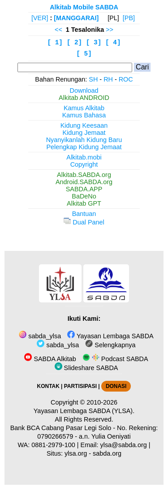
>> (109, 29)
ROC (126, 79)
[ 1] (55, 42)
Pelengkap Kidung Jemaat (83, 147)
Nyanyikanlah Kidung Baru (84, 139)
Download (84, 90)
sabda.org (107, 453)
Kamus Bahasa (84, 115)
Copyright (84, 164)
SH (93, 79)
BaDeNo (84, 196)
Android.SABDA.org (84, 181)
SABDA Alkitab (50, 358)
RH (108, 79)
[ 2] (74, 42)
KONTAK (48, 386)
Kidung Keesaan (84, 125)
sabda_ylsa (40, 336)
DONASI (116, 386)
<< (58, 29)
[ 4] (113, 42)
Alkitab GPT (84, 203)
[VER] (39, 18)
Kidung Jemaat (84, 132)
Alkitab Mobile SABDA (84, 7)
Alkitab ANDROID (84, 97)
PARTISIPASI (80, 386)
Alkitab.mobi (83, 157)
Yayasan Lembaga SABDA (110, 336)
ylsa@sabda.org (123, 444)
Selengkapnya (110, 345)
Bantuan (84, 213)
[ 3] (94, 42)
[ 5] (84, 53)
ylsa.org (76, 453)
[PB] (129, 18)
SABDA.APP (84, 189)
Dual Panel (84, 222)
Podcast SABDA (115, 358)
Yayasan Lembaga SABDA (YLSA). (84, 410)
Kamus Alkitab (84, 108)
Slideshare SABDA (86, 367)
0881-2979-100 (53, 444)
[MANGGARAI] (76, 18)
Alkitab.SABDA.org (84, 174)
